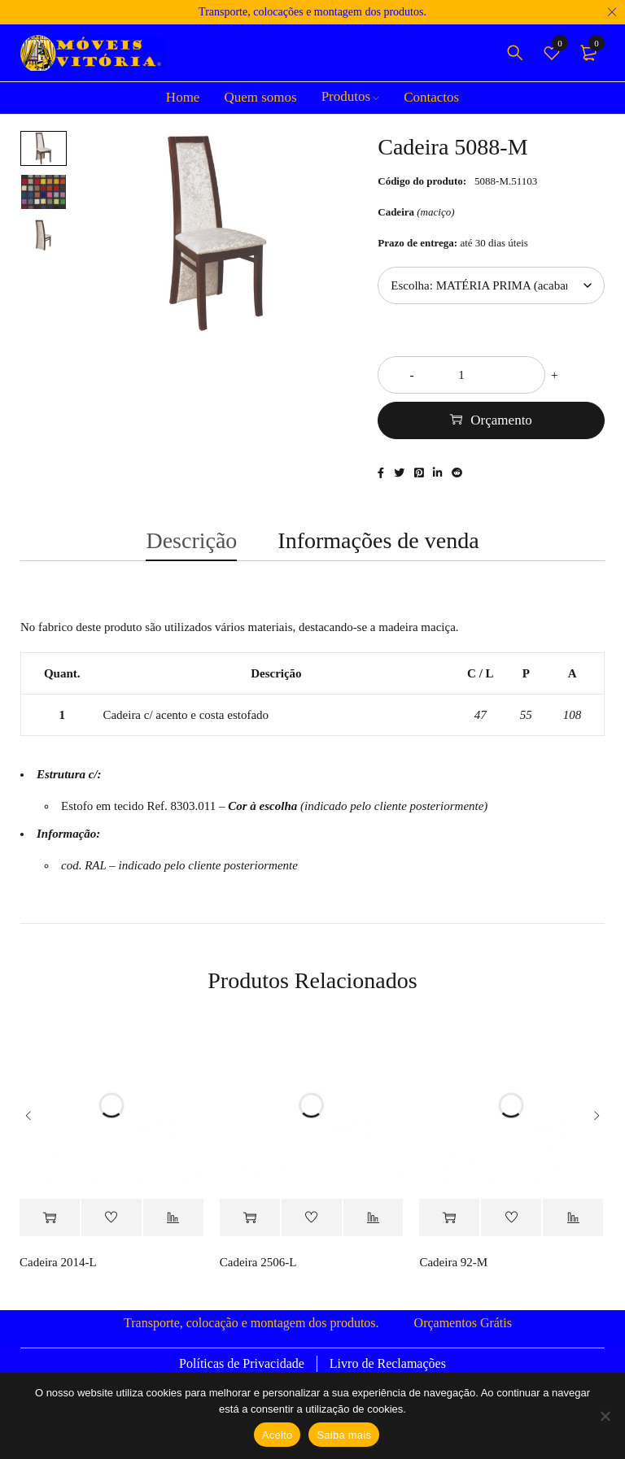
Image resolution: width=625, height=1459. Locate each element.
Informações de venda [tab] (378, 551)
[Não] (605, 1416)
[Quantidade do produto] (491, 375)
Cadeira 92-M (453, 1279)
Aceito (277, 1435)
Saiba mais (344, 1435)
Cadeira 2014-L (58, 1279)
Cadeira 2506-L (258, 1279)
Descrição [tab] (191, 551)
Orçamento (501, 420)
